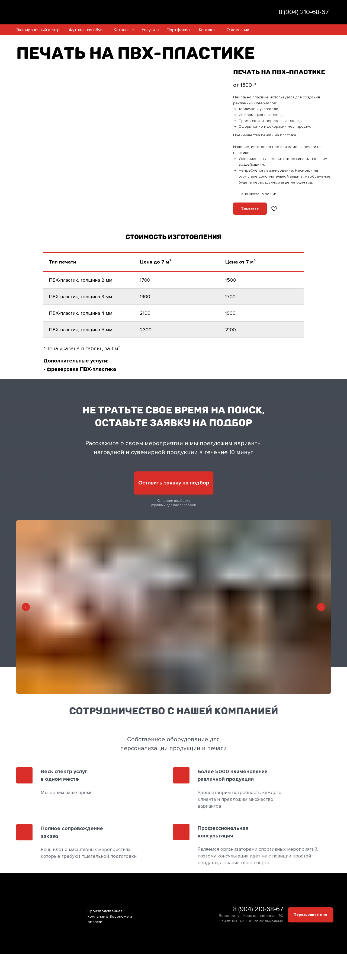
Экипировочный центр (38, 30)
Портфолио (178, 30)
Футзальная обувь (87, 30)
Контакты (208, 30)
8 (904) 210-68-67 (258, 909)
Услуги (149, 30)
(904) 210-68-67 (306, 12)
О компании (238, 30)
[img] (249, 12)
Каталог (122, 30)
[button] (250, 209)
